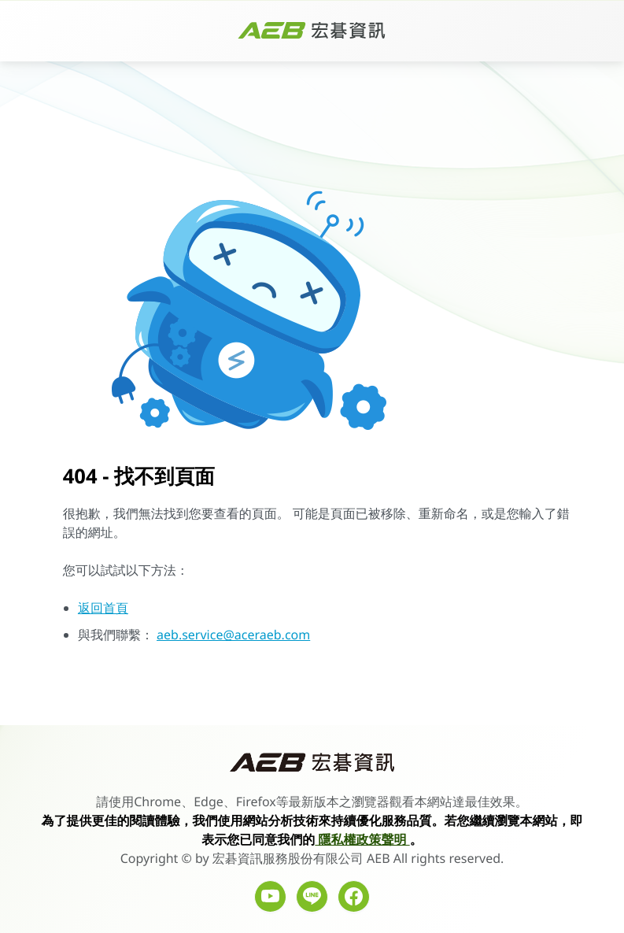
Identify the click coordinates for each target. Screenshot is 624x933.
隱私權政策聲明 (362, 839)
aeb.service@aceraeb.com (233, 634)
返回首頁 (103, 607)
